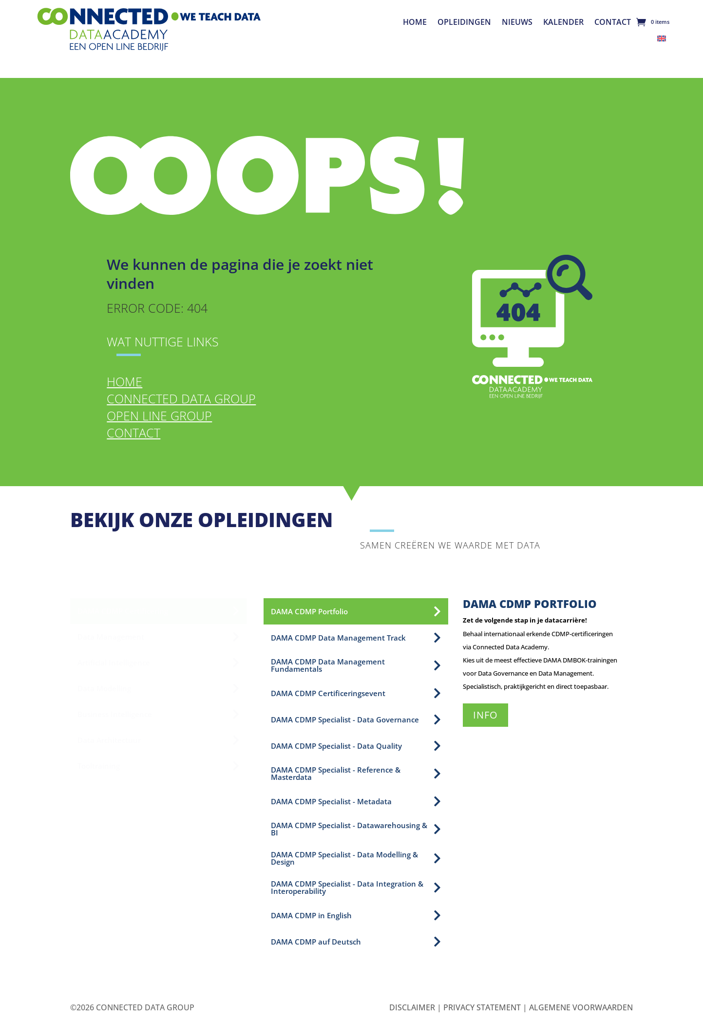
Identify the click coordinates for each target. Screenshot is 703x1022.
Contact (612, 23)
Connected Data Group (181, 398)
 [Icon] (437, 611)
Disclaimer (412, 1007)
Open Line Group (159, 415)
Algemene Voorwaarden (581, 1007)
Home (415, 23)
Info (485, 714)
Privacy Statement (482, 1007)
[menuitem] (661, 37)
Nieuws (517, 23)
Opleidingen (464, 23)
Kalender (563, 23)
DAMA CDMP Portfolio (530, 603)
